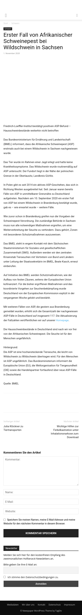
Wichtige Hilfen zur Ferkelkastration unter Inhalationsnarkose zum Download (65, 432)
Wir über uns (28, 604)
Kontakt (41, 604)
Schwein (15, 23)
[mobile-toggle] (5, 15)
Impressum (69, 604)
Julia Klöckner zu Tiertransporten (13, 428)
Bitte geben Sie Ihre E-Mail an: (20, 564)
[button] (77, 15)
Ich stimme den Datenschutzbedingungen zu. (33, 577)
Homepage (62, 320)
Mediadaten (13, 604)
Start (5, 23)
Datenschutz (55, 604)
